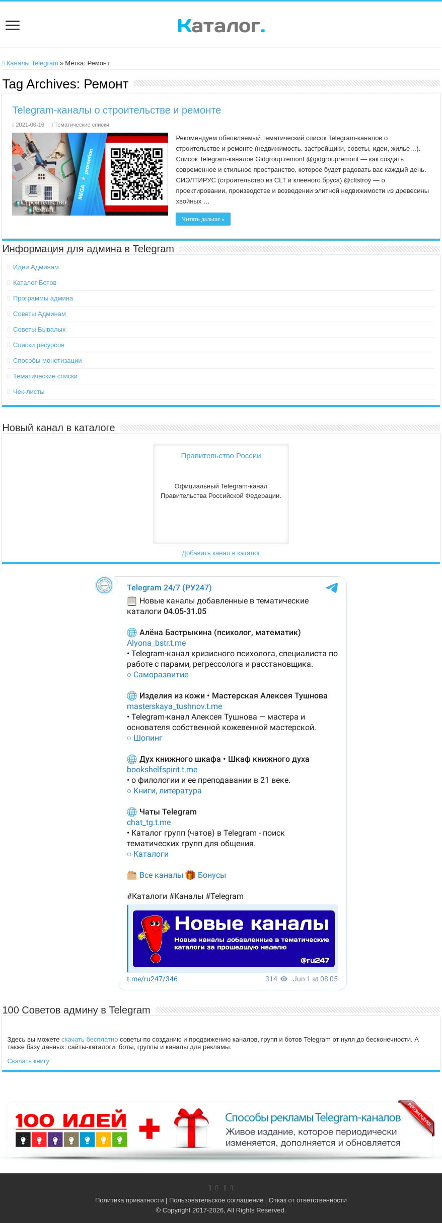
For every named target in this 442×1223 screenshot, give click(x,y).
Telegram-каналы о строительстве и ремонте (116, 110)
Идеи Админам (36, 267)
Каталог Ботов (34, 282)
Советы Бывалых (39, 329)
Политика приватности (129, 1200)
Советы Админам (39, 314)
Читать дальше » (203, 219)
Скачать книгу (28, 1061)
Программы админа (43, 298)
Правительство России (221, 455)
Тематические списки (81, 125)
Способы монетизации (47, 360)
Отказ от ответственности (308, 1200)
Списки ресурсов (38, 345)
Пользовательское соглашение (216, 1200)
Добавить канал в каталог (221, 553)
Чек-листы (29, 391)
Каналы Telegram (30, 63)
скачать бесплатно (89, 1039)
